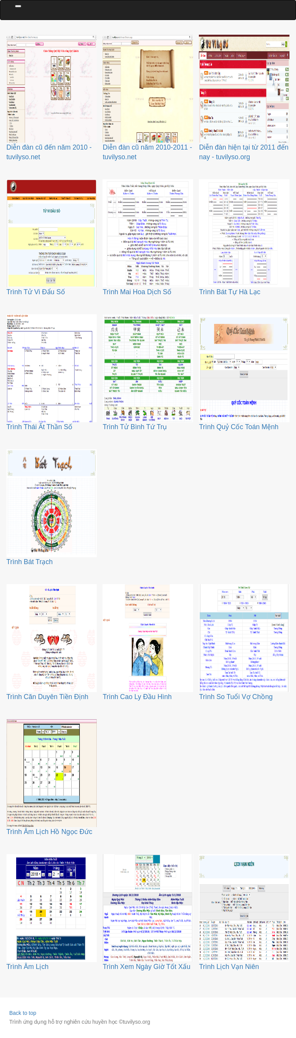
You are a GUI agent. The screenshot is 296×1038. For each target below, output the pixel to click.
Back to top (22, 1013)
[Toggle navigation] (18, 6)
